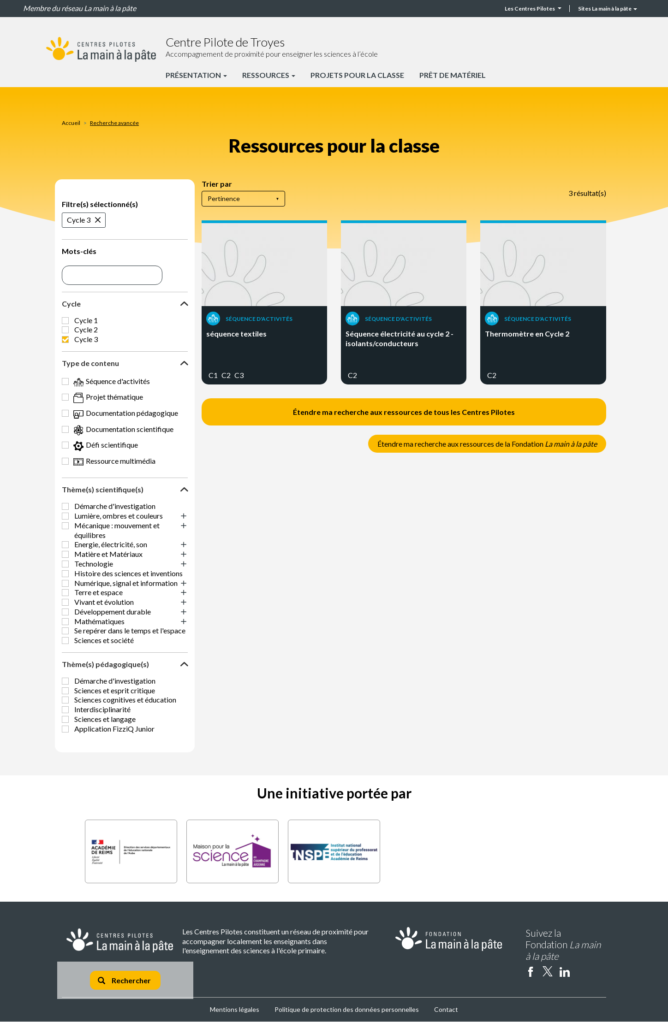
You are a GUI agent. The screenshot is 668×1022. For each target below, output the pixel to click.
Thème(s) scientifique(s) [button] (102, 489)
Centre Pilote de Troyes (225, 42)
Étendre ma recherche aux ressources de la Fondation (487, 443)
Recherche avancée (114, 122)
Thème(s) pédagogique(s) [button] (105, 664)
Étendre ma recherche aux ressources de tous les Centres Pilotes (404, 412)
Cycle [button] (71, 303)
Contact (446, 1009)
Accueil (71, 122)
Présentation (196, 75)
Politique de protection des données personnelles (346, 1009)
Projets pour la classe (357, 75)
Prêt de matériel (452, 75)
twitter (548, 971)
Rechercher (124, 980)
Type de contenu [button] (90, 363)
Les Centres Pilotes (533, 8)
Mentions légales (234, 1009)
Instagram (582, 971)
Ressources (268, 75)
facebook (530, 971)
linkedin (565, 971)
